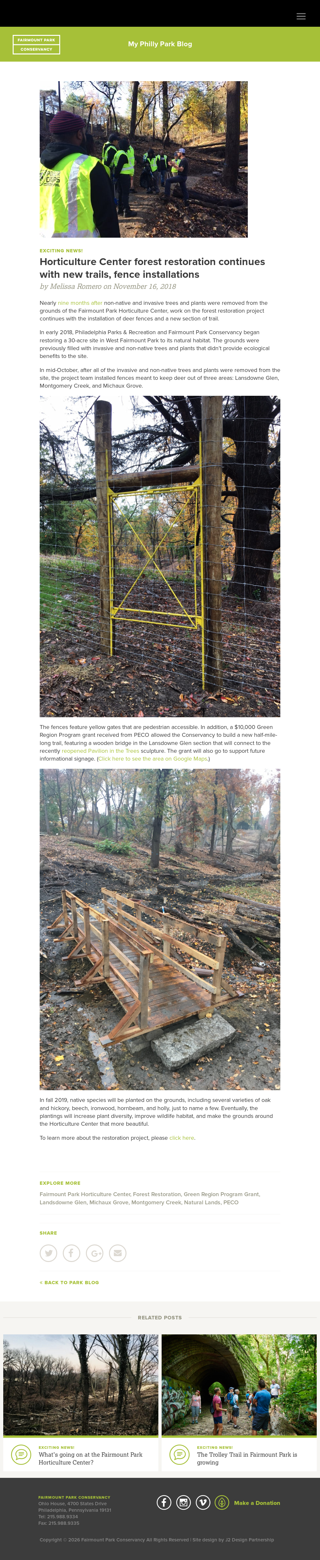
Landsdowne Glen (63, 1202)
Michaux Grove (108, 1202)
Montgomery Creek (156, 1202)
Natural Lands (202, 1202)
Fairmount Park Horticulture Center (85, 1194)
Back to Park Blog (69, 1282)
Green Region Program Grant (221, 1194)
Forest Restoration (157, 1194)
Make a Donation (247, 1503)
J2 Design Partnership (249, 1540)
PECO (231, 1202)
